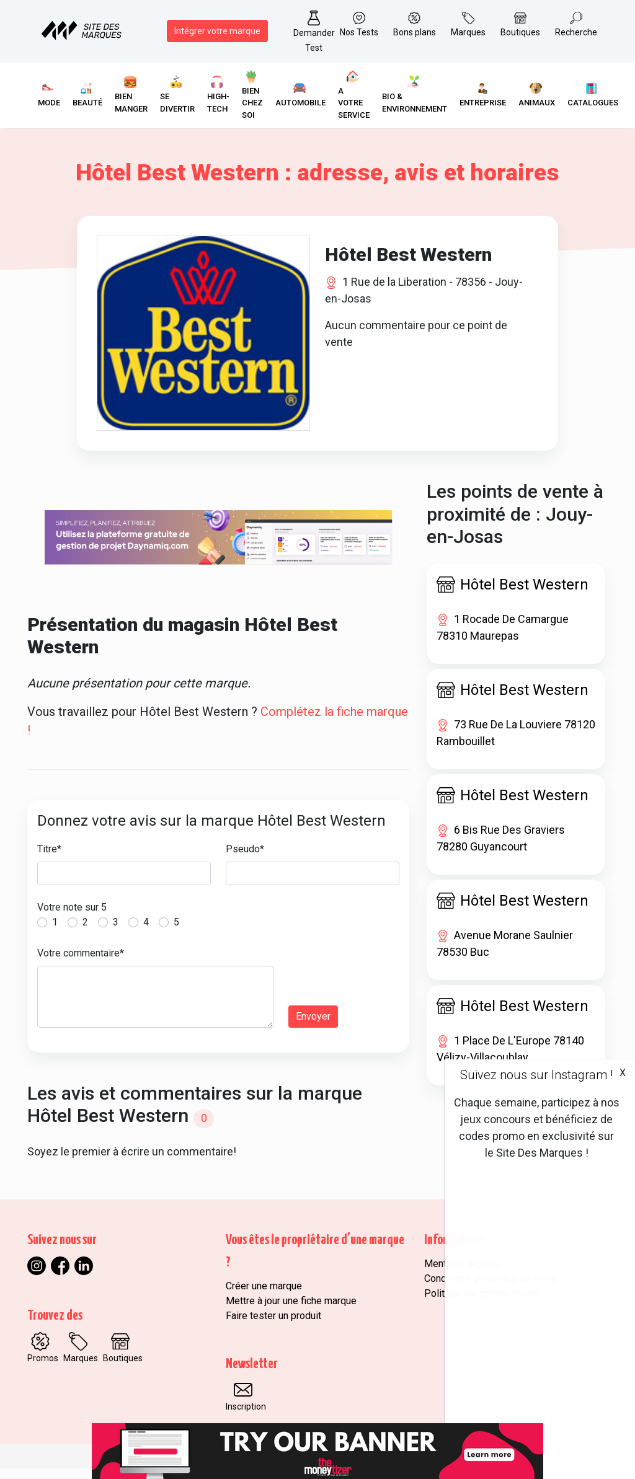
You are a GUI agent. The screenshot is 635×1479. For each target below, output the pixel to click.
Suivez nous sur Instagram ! (536, 1074)
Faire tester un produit (273, 1326)
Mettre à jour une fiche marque (291, 1311)
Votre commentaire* (80, 963)
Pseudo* (245, 859)
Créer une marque (264, 1296)
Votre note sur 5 (72, 918)
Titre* (49, 859)
